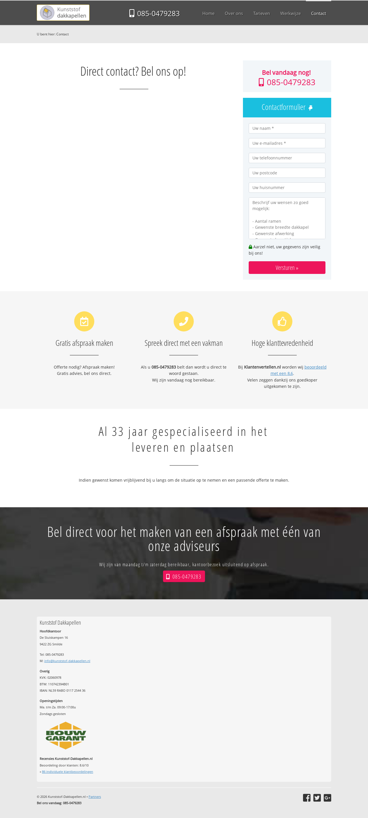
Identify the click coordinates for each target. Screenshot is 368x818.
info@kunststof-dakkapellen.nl (67, 661)
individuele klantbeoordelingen (67, 771)
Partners (95, 796)
